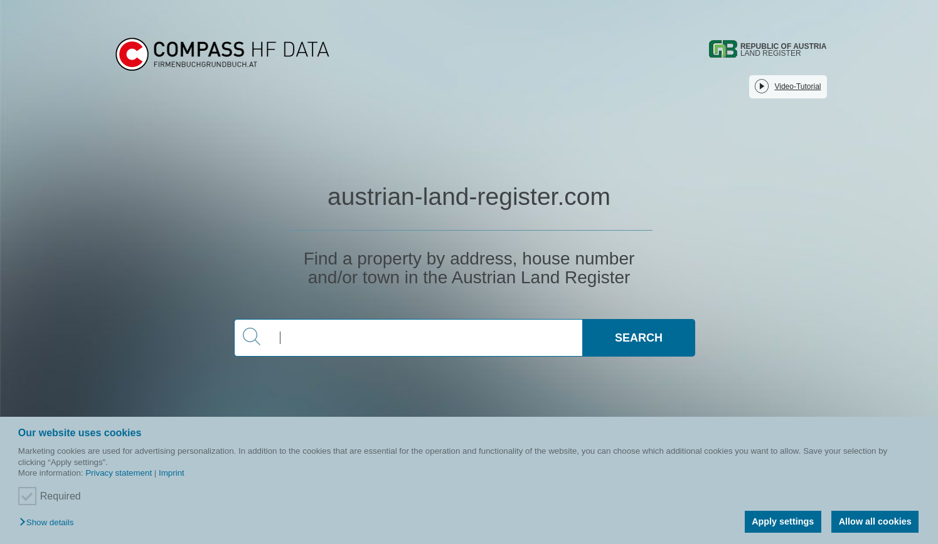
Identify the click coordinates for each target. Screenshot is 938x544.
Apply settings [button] (783, 521)
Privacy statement (118, 473)
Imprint (171, 473)
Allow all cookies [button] (875, 521)
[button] (49, 523)
